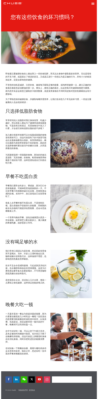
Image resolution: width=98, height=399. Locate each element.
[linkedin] (16, 379)
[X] (31, 379)
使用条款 (32, 390)
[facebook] (8, 379)
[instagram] (47, 379)
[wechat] (24, 379)
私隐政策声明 (23, 390)
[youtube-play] (39, 379)
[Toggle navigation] (92, 3)
